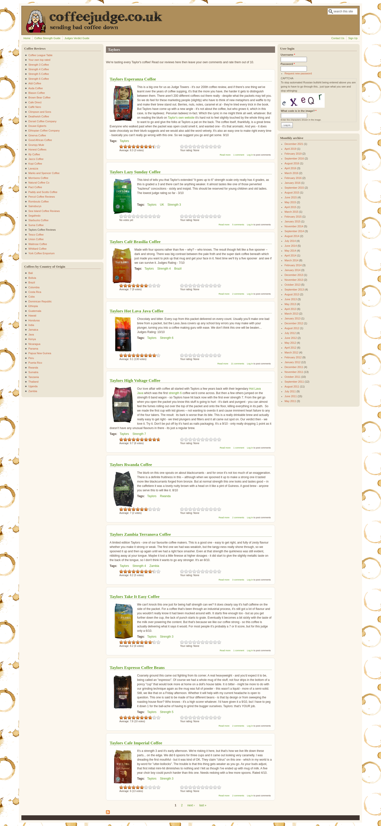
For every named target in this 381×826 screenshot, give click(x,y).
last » (202, 805)
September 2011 (294, 381)
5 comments (238, 224)
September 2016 (294, 158)
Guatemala (34, 310)
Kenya (32, 339)
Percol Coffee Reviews (41, 196)
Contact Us (337, 38)
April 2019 (290, 148)
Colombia (34, 287)
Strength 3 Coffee (38, 64)
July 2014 (290, 240)
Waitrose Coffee (37, 244)
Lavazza (33, 168)
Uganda (33, 386)
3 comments (238, 580)
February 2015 (293, 216)
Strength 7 (139, 434)
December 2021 (294, 143)
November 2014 (294, 226)
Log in (250, 155)
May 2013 (290, 304)
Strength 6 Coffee (38, 78)
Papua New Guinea (39, 353)
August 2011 (292, 386)
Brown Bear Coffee (39, 97)
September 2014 (294, 231)
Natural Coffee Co (38, 182)
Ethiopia (33, 306)
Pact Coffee (35, 187)
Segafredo (34, 215)
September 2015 (294, 187)
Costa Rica (34, 291)
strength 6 (175, 393)
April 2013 (290, 309)
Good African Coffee (40, 140)
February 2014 (293, 265)
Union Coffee (36, 239)
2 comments (238, 294)
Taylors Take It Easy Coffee (134, 596)
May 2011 (290, 401)
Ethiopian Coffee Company (44, 130)
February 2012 (293, 357)
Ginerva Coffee (37, 135)
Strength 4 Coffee (38, 69)
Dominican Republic (40, 301)
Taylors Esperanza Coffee (133, 79)
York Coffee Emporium (41, 253)
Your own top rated (39, 59)
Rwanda (165, 496)
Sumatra (33, 372)
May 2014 (290, 250)
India (31, 325)
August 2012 (292, 328)
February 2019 (293, 153)
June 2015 (291, 197)
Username (288, 54)
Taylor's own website (181, 117)
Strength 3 (174, 204)
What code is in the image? (298, 110)
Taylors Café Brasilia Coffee (135, 241)
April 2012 (290, 347)
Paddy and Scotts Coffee (42, 192)
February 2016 (293, 177)
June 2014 (291, 245)
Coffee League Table (40, 55)
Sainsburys (34, 206)
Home (26, 38)
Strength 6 (166, 338)
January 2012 (292, 362)
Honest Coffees (37, 149)
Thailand (33, 381)
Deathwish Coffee (38, 116)
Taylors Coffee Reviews (42, 229)
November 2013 (294, 279)
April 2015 (290, 207)
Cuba (31, 296)
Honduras (34, 320)
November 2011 (294, 371)
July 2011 (290, 391)
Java (31, 334)
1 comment (238, 155)
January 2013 (292, 318)
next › (191, 805)
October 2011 (292, 376)
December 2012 (294, 323)
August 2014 (292, 236)
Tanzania (33, 377)
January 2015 (292, 221)
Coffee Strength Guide (48, 38)
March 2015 (291, 211)
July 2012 (290, 333)
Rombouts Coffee (38, 201)
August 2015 (292, 192)
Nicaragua (34, 344)
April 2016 (290, 168)
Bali (30, 273)
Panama (33, 348)
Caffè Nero (34, 106)
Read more (225, 155)
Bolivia (32, 277)
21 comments (237, 363)
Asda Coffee (35, 88)
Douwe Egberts (37, 125)
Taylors (124, 141)
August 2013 (292, 294)
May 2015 (290, 202)
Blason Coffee (36, 92)
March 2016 (291, 173)
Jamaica (33, 329)
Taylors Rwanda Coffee (131, 464)
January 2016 (292, 182)
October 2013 (292, 284)
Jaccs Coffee (35, 159)
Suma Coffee (36, 225)
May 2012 (290, 342)
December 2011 (294, 367)
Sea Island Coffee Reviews (44, 211)
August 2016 (292, 163)
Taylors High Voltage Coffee (135, 380)
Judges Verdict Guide (76, 38)
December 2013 (294, 274)
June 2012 (291, 337)
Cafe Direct (35, 102)
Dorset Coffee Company (42, 121)
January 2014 (292, 270)
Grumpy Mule (36, 144)
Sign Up (352, 38)
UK (162, 204)
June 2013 (291, 299)
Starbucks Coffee (38, 220)
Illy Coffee (34, 154)
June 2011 (291, 396)
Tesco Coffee (36, 234)
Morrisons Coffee (38, 177)
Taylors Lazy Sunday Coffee (135, 171)
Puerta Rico (35, 362)
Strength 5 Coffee (38, 73)
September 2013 (294, 289)
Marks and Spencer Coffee (44, 173)
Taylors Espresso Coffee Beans (137, 667)
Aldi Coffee (34, 83)
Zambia (154, 566)
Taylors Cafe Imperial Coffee (136, 742)
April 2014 (290, 255)
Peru (31, 358)
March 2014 (291, 260)
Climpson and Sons (39, 111)
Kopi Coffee (35, 163)
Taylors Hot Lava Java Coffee (137, 310)
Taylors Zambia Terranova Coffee (140, 534)
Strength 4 (164, 268)
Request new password (298, 73)
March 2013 (291, 313)
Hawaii (32, 315)
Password (288, 63)
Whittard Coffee (37, 248)
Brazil (178, 268)
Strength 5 (166, 712)
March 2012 (291, 352)
